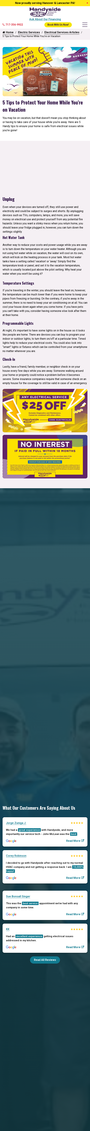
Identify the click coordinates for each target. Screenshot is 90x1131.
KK (7, 929)
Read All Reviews (45, 960)
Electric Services (29, 32)
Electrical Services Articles (61, 32)
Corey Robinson (16, 855)
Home (8, 32)
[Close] (87, 3)
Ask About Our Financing (45, 19)
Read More (73, 840)
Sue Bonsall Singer (18, 896)
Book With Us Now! (58, 24)
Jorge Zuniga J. (16, 823)
